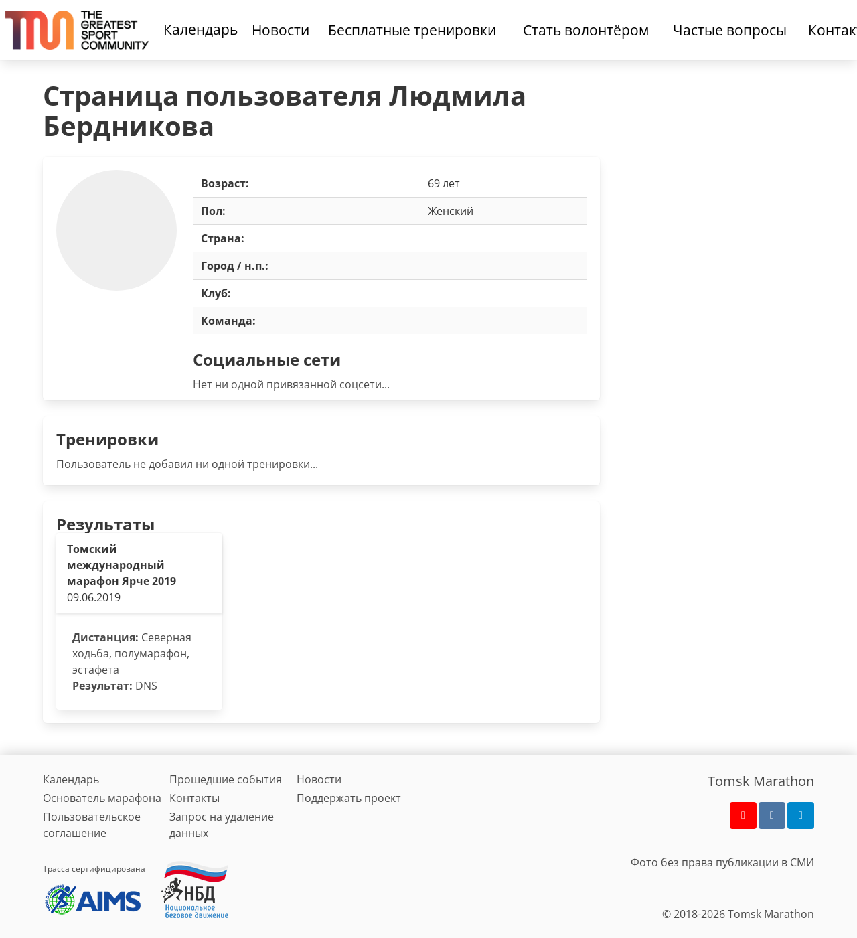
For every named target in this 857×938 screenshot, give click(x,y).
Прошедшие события (225, 779)
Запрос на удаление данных (221, 824)
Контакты (194, 798)
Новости (319, 779)
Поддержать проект (349, 798)
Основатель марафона (102, 798)
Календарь (200, 29)
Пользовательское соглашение (92, 824)
